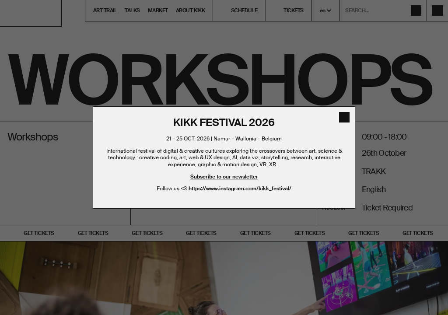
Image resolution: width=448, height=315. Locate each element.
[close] (344, 117)
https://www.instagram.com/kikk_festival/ (240, 188)
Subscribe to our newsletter (224, 176)
